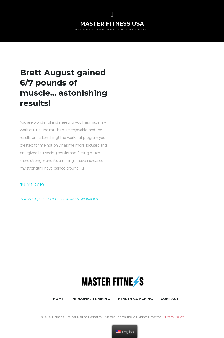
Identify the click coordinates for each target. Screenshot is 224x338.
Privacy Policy (173, 317)
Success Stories (63, 199)
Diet (43, 199)
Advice (30, 199)
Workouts (90, 199)
